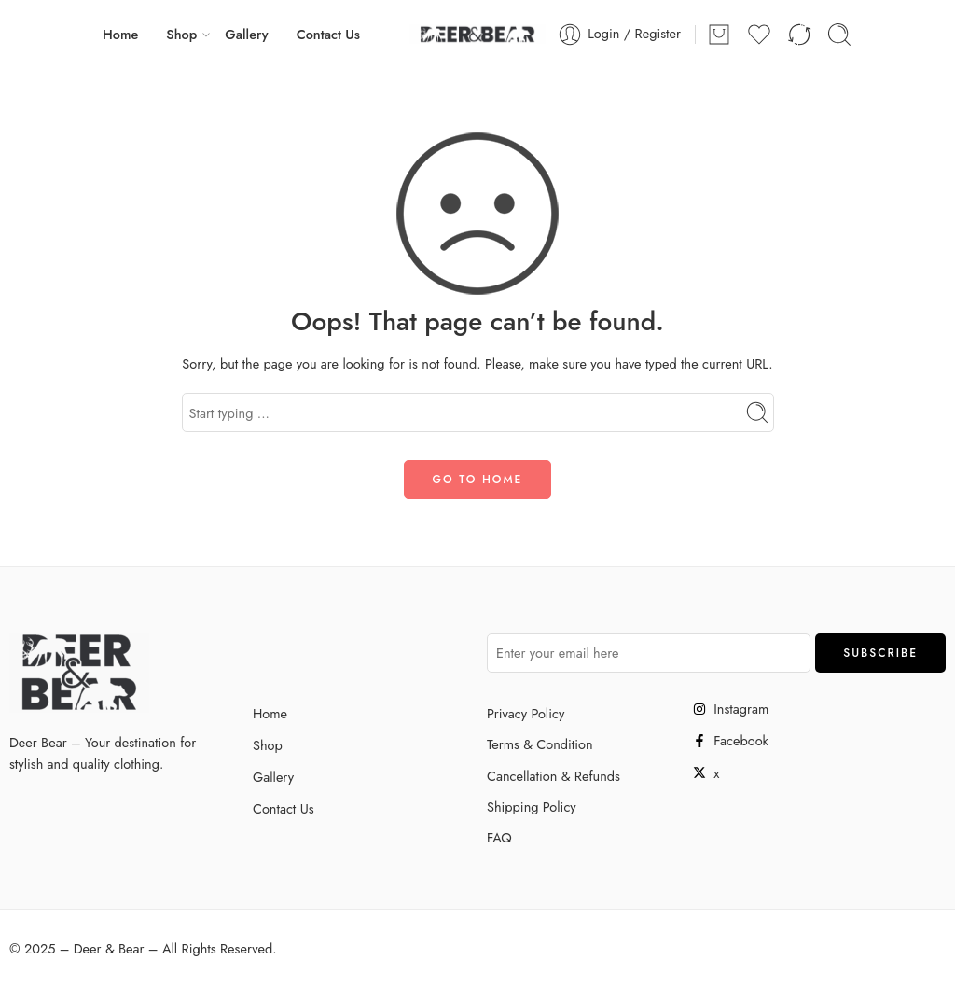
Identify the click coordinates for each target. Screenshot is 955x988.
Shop (181, 34)
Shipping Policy (531, 806)
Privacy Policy (525, 713)
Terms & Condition (540, 744)
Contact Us (328, 34)
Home (120, 34)
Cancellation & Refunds (553, 776)
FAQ (499, 837)
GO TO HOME (478, 479)
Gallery (246, 34)
